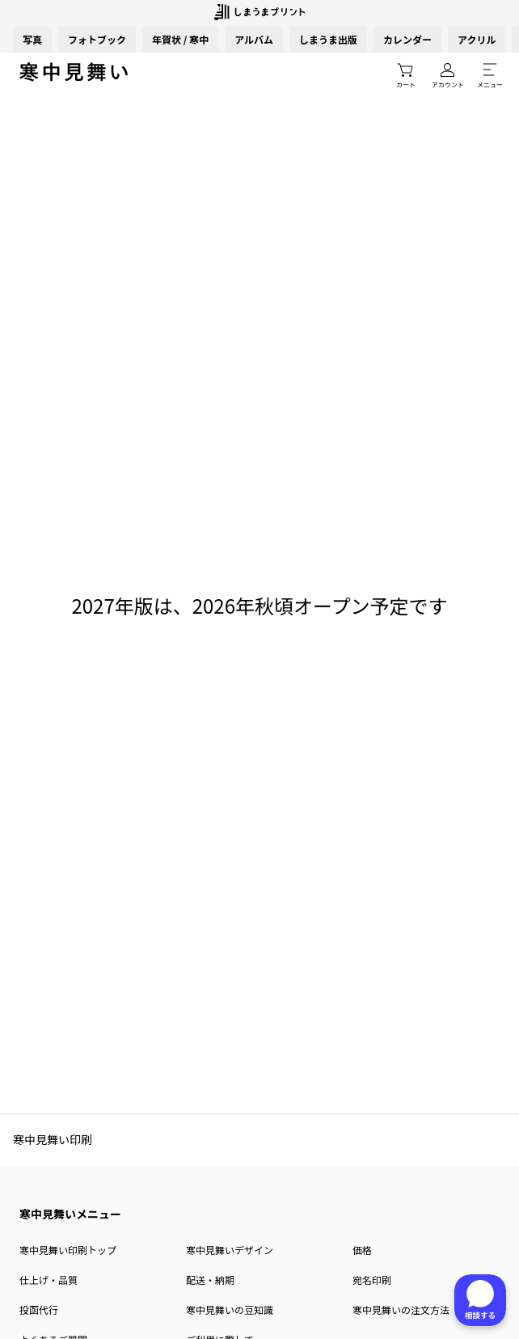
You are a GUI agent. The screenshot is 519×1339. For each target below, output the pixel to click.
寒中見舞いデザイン (229, 1250)
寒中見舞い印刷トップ (67, 1250)
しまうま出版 (328, 39)
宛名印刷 (371, 1279)
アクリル (477, 39)
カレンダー (407, 39)
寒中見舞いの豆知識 (229, 1309)
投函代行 (38, 1309)
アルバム (253, 39)
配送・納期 (210, 1279)
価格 (362, 1250)
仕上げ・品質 (48, 1279)
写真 (32, 39)
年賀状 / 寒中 (180, 39)
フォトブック (97, 39)
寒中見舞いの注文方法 (400, 1309)
